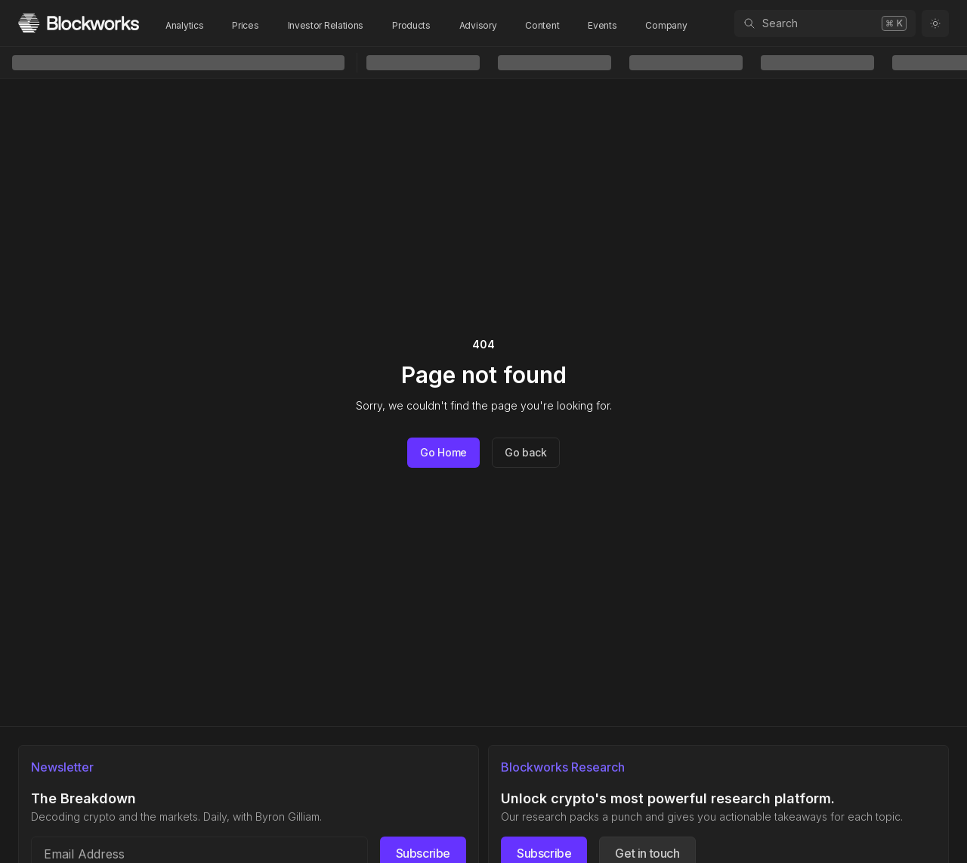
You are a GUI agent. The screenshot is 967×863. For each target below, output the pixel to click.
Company (666, 25)
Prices (245, 25)
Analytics (184, 25)
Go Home (443, 452)
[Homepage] (78, 23)
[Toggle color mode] (935, 23)
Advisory (478, 25)
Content (542, 25)
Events (602, 25)
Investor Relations (326, 25)
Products (411, 25)
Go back (526, 452)
